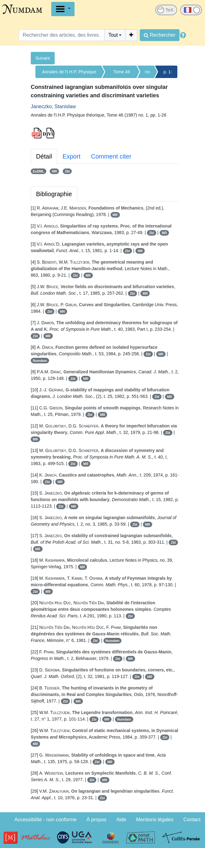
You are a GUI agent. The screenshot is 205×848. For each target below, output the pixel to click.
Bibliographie (54, 194)
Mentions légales (154, 819)
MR (54, 171)
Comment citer (111, 156)
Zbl (67, 171)
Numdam (40, 360)
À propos (97, 819)
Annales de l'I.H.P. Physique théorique (69, 73)
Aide (121, 819)
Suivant (42, 58)
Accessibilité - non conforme (46, 819)
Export (71, 156)
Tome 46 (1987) (121, 73)
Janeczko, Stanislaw (53, 106)
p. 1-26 (167, 73)
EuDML (38, 171)
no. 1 (148, 73)
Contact (191, 819)
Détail (44, 156)
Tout (113, 35)
